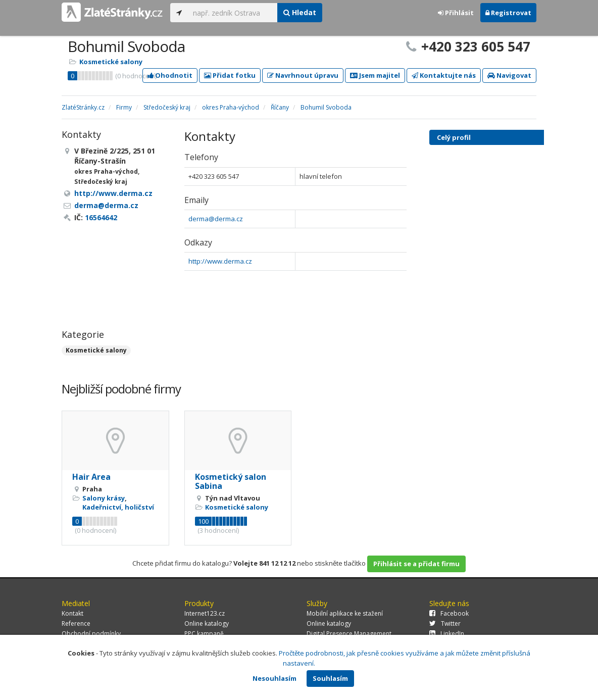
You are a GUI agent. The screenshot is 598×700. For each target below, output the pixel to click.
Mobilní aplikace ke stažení (345, 613)
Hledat (299, 12)
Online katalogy (206, 623)
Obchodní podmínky (91, 633)
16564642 (101, 217)
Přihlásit (456, 12)
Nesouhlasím (274, 678)
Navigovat (509, 75)
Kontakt (72, 613)
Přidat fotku (230, 75)
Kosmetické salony (110, 61)
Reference (76, 623)
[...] (232, 12)
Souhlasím (330, 678)
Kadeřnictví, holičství (118, 507)
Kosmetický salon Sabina (230, 481)
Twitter (445, 623)
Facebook (449, 613)
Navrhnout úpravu (302, 75)
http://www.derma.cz (220, 261)
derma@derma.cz (215, 218)
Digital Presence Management (349, 633)
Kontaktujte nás (444, 75)
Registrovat (508, 12)
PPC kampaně (204, 633)
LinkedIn (446, 633)
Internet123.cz (204, 613)
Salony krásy (103, 498)
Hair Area (91, 476)
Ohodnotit (169, 75)
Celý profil (454, 137)
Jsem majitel (375, 75)
